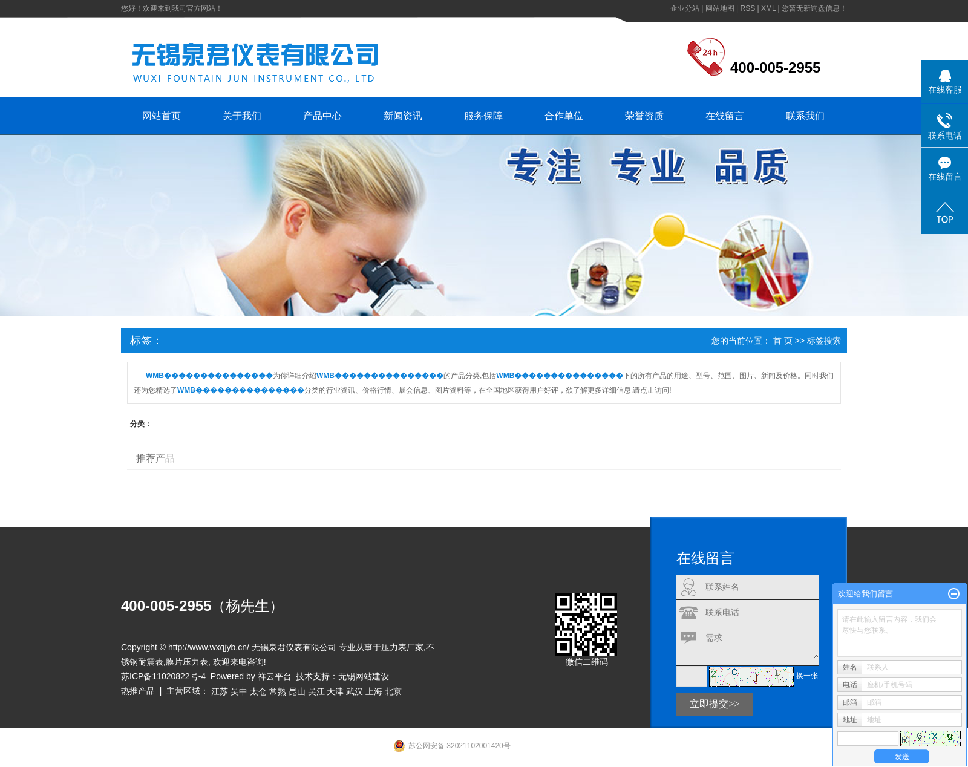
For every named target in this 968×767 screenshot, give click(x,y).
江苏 (219, 691)
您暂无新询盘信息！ (814, 8)
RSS (747, 8)
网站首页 (161, 116)
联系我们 (805, 116)
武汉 (354, 691)
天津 (335, 691)
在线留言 (724, 116)
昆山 (297, 691)
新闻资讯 (403, 116)
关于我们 (242, 116)
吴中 (239, 691)
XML (768, 8)
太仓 (258, 691)
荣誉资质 (644, 116)
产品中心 (322, 116)
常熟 (277, 691)
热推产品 (138, 691)
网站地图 (719, 8)
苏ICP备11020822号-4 (163, 676)
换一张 (807, 675)
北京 (393, 691)
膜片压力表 (187, 662)
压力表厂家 (402, 647)
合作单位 (563, 116)
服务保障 (483, 116)
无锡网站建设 (363, 676)
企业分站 (684, 8)
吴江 (316, 691)
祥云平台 (275, 676)
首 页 (783, 340)
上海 (373, 691)
